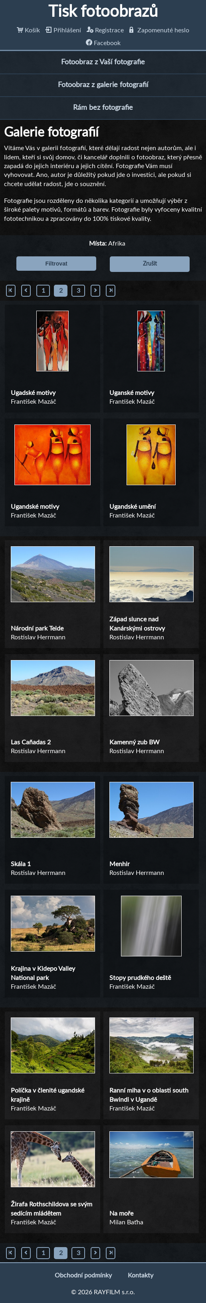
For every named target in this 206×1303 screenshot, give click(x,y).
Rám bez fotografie (103, 107)
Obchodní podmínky (83, 1275)
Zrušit (150, 264)
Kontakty (140, 1275)
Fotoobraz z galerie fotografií (103, 85)
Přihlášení (63, 30)
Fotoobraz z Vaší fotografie (103, 62)
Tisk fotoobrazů (103, 12)
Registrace (105, 30)
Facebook (103, 43)
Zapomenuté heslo (159, 30)
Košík (28, 30)
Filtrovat (56, 263)
